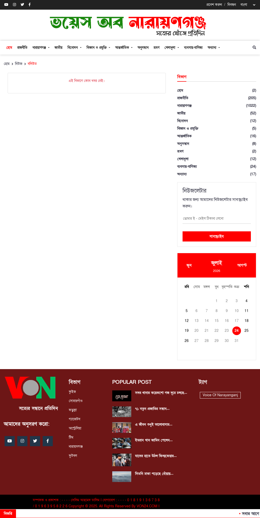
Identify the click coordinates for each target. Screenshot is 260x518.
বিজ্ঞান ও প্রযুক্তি (97, 47)
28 (207, 340)
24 (237, 330)
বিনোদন (73, 47)
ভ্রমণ (156, 47)
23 (227, 330)
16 (227, 320)
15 (217, 320)
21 (207, 330)
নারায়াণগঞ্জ (39, 47)
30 (227, 340)
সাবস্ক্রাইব (216, 236)
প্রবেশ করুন (214, 4)
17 (237, 320)
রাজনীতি (22, 47)
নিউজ (18, 63)
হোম (9, 47)
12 (187, 320)
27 (196, 340)
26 (187, 340)
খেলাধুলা (170, 47)
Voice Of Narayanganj (220, 395)
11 (247, 310)
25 (247, 330)
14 (207, 320)
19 (187, 330)
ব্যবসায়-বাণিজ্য (193, 47)
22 (217, 330)
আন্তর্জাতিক (122, 47)
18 (247, 320)
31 (237, 340)
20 (196, 330)
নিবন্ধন (232, 4)
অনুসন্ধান (143, 47)
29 (217, 340)
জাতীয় (58, 47)
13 (196, 320)
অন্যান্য (213, 47)
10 (237, 310)
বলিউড (32, 63)
